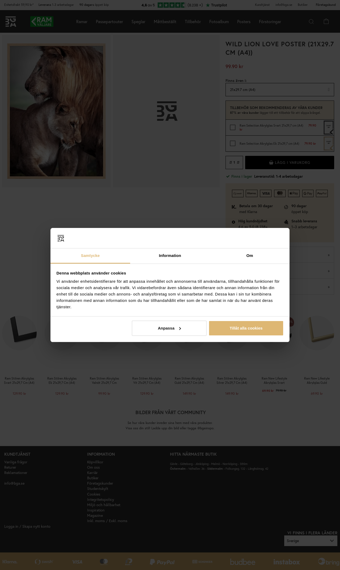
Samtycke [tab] (90, 255)
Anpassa (169, 328)
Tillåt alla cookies (246, 328)
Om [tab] (249, 255)
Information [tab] (170, 255)
